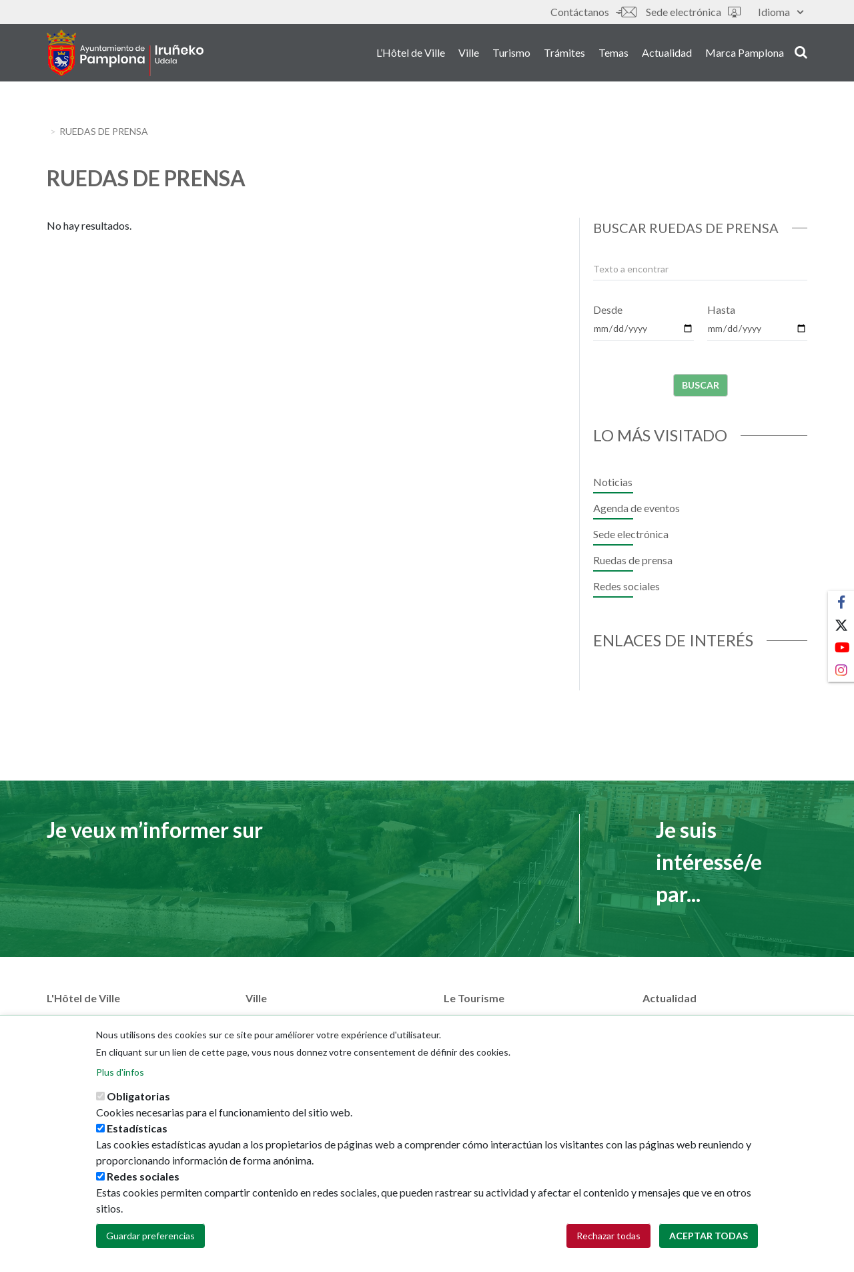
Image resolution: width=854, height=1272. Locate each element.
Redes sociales (626, 586)
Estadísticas (137, 1142)
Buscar (700, 385)
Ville (468, 52)
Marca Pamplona (744, 52)
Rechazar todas (608, 1249)
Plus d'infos (120, 1086)
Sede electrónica (693, 11)
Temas (613, 52)
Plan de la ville (278, 1020)
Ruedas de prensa (633, 560)
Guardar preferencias (150, 1249)
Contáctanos (593, 11)
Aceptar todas (708, 1249)
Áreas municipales (88, 1020)
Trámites (564, 52)
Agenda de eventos (636, 507)
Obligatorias (138, 1110)
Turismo (511, 52)
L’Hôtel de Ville (410, 52)
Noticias (612, 481)
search (801, 51)
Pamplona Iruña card (491, 1020)
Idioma (780, 11)
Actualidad (667, 52)
